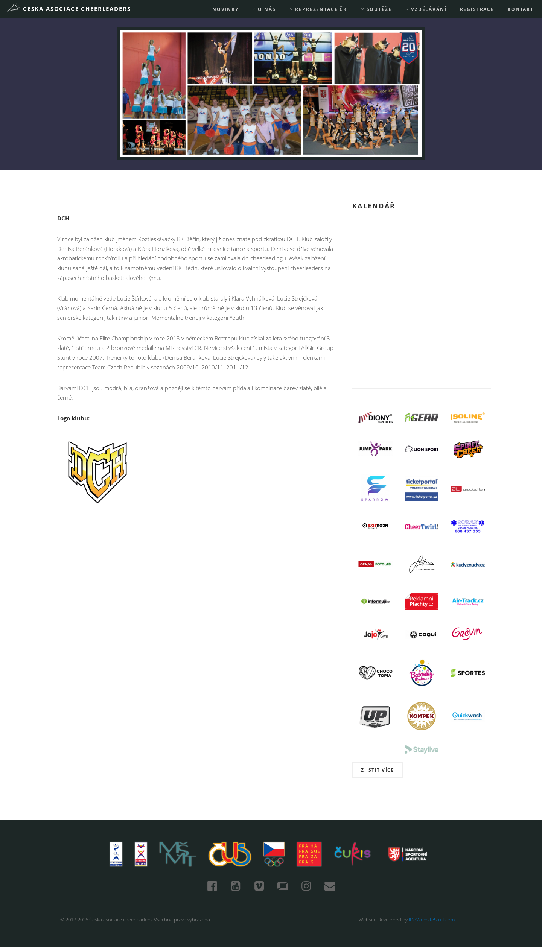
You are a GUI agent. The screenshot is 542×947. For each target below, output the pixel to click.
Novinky (225, 9)
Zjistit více (377, 770)
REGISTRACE (477, 9)
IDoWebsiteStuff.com (432, 919)
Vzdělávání (426, 9)
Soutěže (375, 9)
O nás (264, 9)
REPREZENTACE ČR (318, 9)
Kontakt (520, 9)
